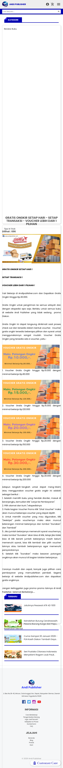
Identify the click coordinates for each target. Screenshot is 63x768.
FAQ (31, 726)
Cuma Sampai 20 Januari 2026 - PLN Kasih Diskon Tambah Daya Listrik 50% (40, 639)
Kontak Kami (31, 724)
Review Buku (10, 28)
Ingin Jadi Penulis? (31, 719)
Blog (31, 740)
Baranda (31, 738)
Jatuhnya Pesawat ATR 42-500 (39, 605)
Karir (31, 745)
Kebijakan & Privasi (31, 722)
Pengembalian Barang (31, 717)
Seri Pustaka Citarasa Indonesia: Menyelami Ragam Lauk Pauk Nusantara (40, 654)
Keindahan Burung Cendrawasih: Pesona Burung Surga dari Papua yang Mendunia (41, 623)
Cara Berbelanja (31, 715)
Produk (31, 743)
